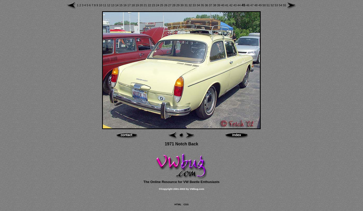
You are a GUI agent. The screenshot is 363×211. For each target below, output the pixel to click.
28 (174, 5)
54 (281, 5)
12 (109, 5)
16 (125, 5)
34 (199, 5)
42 (231, 5)
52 (273, 5)
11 (105, 5)
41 (227, 5)
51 (268, 5)
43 (235, 5)
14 (117, 5)
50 (265, 5)
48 (256, 5)
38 (215, 5)
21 (146, 5)
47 (252, 5)
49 (260, 5)
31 (187, 5)
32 (190, 5)
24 (158, 5)
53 (277, 5)
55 (284, 5)
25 (162, 5)
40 (223, 5)
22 (150, 5)
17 (129, 5)
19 (138, 5)
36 (207, 5)
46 (248, 5)
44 (239, 5)
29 (178, 5)
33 (195, 5)
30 (182, 5)
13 (113, 5)
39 (219, 5)
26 (166, 5)
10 (101, 5)
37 (211, 5)
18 (133, 5)
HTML (177, 204)
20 (142, 5)
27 (170, 5)
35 (203, 5)
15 (121, 5)
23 (154, 5)
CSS (186, 204)
